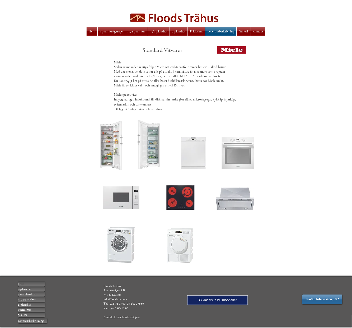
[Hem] (31, 284)
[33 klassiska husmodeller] (217, 300)
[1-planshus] (31, 289)
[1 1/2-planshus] (31, 294)
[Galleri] (31, 314)
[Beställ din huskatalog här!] (322, 299)
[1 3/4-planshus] (31, 299)
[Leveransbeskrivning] (32, 320)
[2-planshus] (31, 304)
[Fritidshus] (31, 309)
